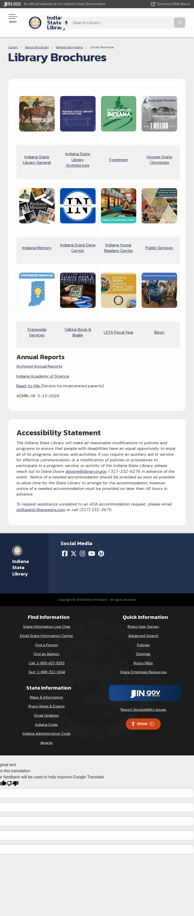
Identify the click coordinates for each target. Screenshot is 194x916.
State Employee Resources (143, 663)
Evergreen (118, 150)
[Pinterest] (101, 545)
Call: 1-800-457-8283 (46, 654)
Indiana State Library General (37, 150)
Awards (46, 734)
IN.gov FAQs (143, 654)
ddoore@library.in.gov (86, 462)
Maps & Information (46, 688)
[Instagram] (82, 545)
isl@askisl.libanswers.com (40, 501)
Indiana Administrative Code (46, 724)
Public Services (159, 239)
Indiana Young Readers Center (118, 238)
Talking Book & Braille (77, 323)
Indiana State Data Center (77, 238)
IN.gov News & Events (46, 697)
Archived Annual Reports (39, 357)
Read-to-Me (28, 377)
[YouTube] (91, 545)
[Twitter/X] (74, 545)
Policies (143, 636)
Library (13, 38)
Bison (159, 323)
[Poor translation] (12, 775)
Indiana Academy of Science (42, 367)
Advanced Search (143, 627)
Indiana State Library (69, 18)
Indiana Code (46, 715)
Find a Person (46, 636)
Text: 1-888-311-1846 (46, 663)
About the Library (37, 38)
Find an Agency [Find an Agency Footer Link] (47, 645)
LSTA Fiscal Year (118, 323)
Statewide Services (37, 323)
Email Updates (46, 706)
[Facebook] (64, 545)
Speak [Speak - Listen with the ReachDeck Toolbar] (142, 715)
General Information (69, 38)
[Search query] (163, 18)
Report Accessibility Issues (143, 700)
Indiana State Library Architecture (77, 150)
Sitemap (143, 645)
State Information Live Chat (46, 618)
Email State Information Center (46, 627)
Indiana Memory (37, 239)
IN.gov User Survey (143, 618)
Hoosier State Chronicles (159, 150)
